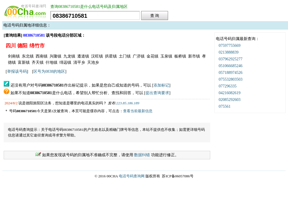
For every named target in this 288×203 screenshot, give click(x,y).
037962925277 (230, 59)
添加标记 (161, 85)
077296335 (228, 86)
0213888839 (228, 52)
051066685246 (230, 66)
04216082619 (229, 93)
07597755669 (229, 45)
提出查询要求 (157, 93)
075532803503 (230, 79)
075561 (225, 106)
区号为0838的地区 (49, 71)
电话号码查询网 (132, 176)
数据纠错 (142, 155)
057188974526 (230, 72)
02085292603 (229, 100)
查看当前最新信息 (137, 111)
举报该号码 (17, 71)
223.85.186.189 (127, 103)
